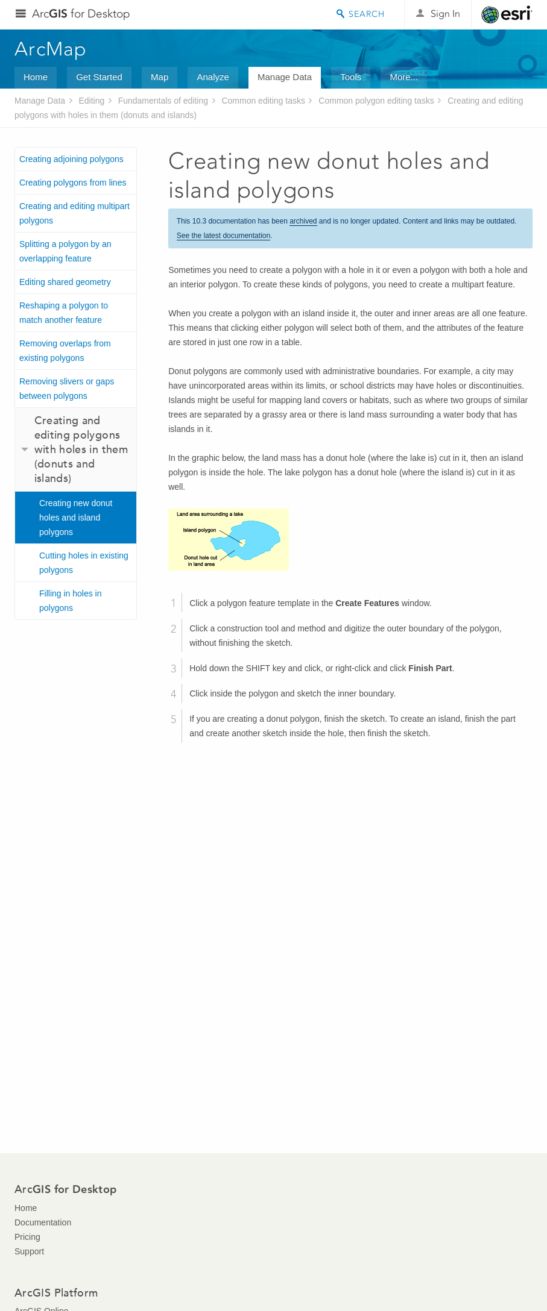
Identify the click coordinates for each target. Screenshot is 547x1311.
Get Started (99, 77)
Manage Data (285, 77)
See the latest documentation (223, 235)
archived (303, 221)
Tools (350, 77)
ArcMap (50, 48)
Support (29, 1251)
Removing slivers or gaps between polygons (66, 389)
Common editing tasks (263, 100)
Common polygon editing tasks (376, 100)
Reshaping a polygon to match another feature (63, 313)
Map (159, 77)
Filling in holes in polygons (70, 601)
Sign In (445, 13)
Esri (507, 14)
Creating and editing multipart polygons (74, 213)
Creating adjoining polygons (71, 159)
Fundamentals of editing (163, 100)
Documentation (42, 1222)
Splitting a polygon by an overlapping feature (65, 251)
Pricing (27, 1237)
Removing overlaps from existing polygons (65, 351)
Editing (91, 100)
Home (36, 77)
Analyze (213, 77)
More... (404, 77)
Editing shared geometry (65, 282)
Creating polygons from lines (72, 182)
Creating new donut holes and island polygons (75, 517)
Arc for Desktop (81, 13)
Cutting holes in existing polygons (83, 563)
